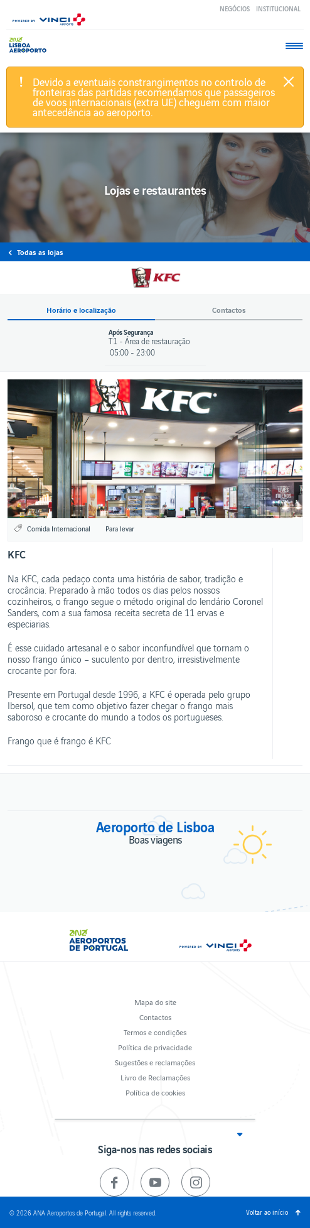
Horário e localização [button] (81, 310)
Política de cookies (155, 1092)
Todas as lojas (40, 252)
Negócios (235, 8)
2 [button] (155, 508)
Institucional (278, 8)
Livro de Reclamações (155, 1077)
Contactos (155, 1016)
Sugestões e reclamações (155, 1062)
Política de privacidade (155, 1046)
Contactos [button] (229, 310)
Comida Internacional (58, 528)
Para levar (119, 528)
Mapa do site (155, 1001)
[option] (155, 448)
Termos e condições (155, 1031)
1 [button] (141, 508)
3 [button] (169, 508)
